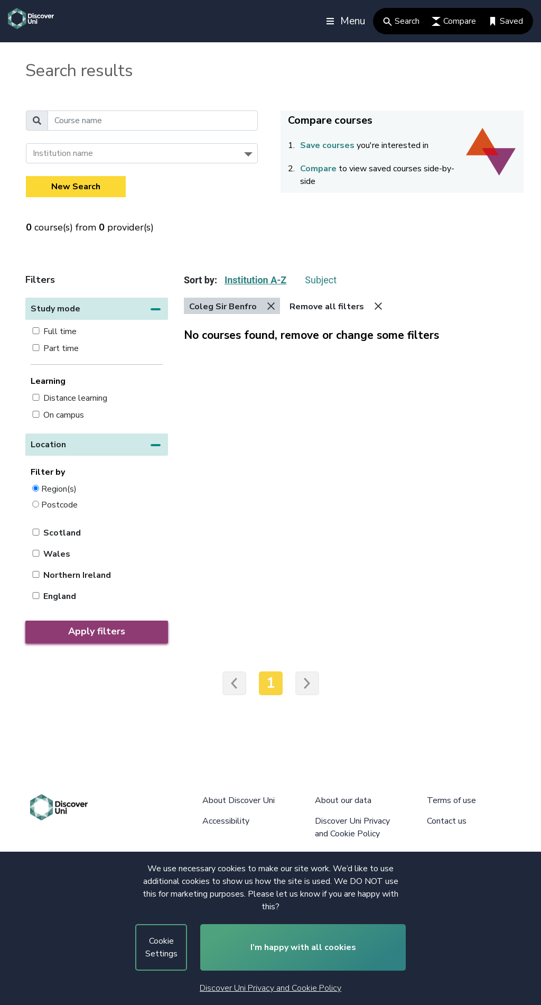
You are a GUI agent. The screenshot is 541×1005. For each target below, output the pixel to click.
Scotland (62, 533)
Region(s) (59, 488)
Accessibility (225, 821)
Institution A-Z (255, 279)
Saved (505, 21)
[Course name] (153, 120)
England (59, 596)
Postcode (59, 504)
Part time (61, 348)
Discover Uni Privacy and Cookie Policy (270, 988)
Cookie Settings (161, 947)
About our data (343, 800)
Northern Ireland (77, 575)
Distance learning (75, 398)
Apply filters (96, 631)
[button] (96, 309)
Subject (321, 279)
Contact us (447, 821)
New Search (75, 186)
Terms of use (451, 800)
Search (401, 21)
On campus (63, 415)
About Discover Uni (238, 800)
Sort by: (200, 279)
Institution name (63, 153)
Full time (60, 331)
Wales (56, 554)
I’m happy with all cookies (303, 947)
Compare (454, 21)
